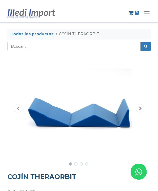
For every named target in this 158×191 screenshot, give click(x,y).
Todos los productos (32, 34)
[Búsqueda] (145, 46)
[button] (18, 108)
